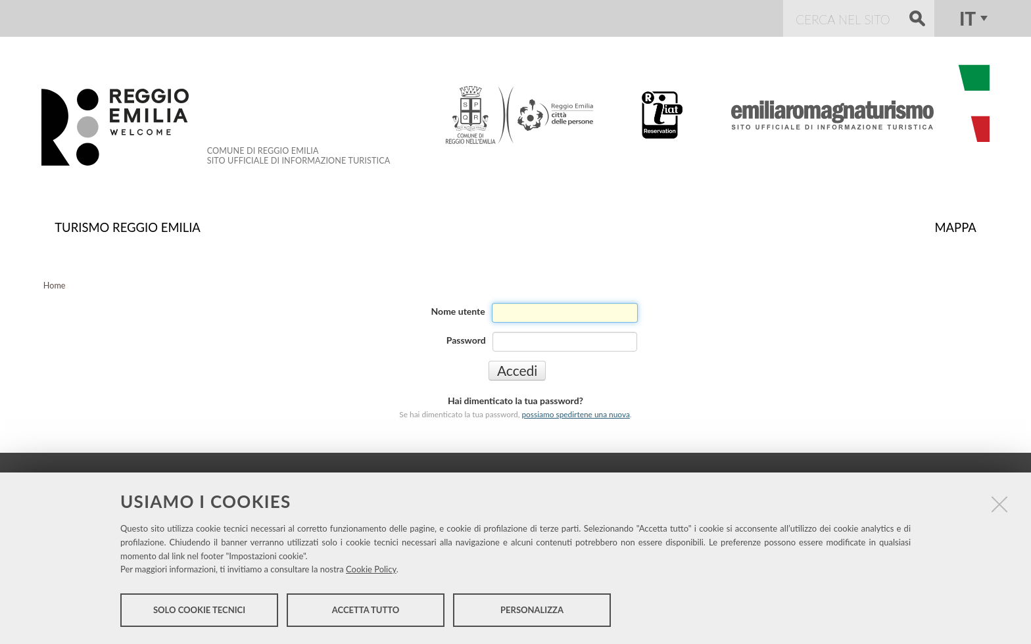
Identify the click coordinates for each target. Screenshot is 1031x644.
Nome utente (458, 311)
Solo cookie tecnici (199, 610)
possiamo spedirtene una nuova (575, 414)
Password (466, 340)
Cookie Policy (371, 569)
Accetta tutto (366, 610)
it (967, 18)
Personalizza (531, 610)
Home (54, 285)
